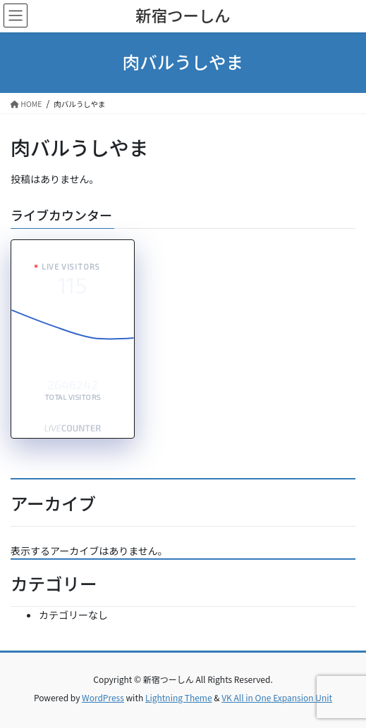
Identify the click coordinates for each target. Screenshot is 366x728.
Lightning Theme (178, 697)
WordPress (103, 697)
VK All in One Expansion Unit (276, 697)
